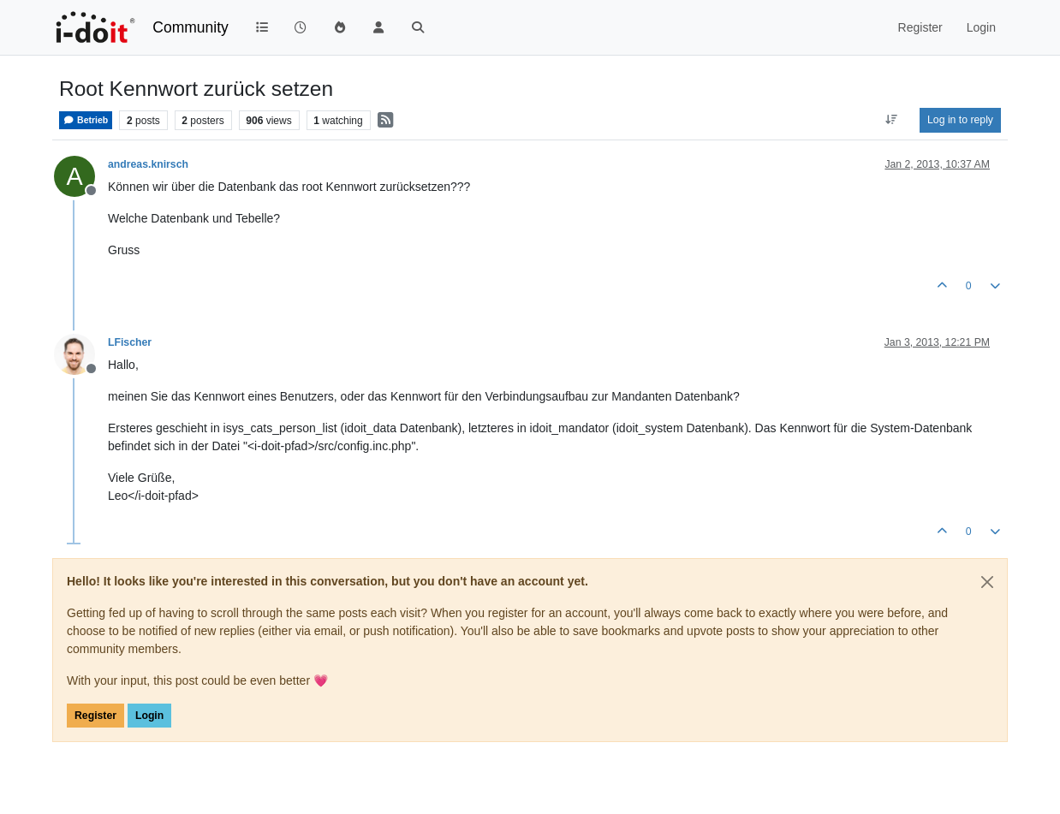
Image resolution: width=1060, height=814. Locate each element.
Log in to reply (960, 120)
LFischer (130, 342)
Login (149, 716)
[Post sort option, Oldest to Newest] (892, 120)
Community (190, 27)
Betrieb (85, 120)
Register (95, 716)
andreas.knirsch (148, 164)
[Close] (987, 582)
